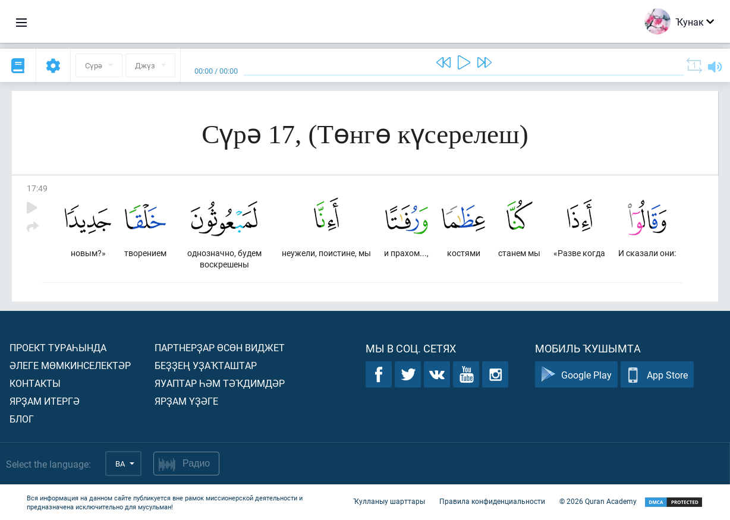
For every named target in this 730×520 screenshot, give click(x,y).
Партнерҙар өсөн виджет (220, 347)
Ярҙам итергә (45, 401)
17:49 (37, 188)
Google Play (576, 374)
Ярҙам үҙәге (186, 401)
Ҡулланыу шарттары (389, 501)
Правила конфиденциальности (492, 501)
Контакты (35, 383)
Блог (22, 418)
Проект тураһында (58, 347)
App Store (657, 374)
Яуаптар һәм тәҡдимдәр (220, 383)
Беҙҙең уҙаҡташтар (206, 365)
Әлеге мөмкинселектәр (70, 365)
